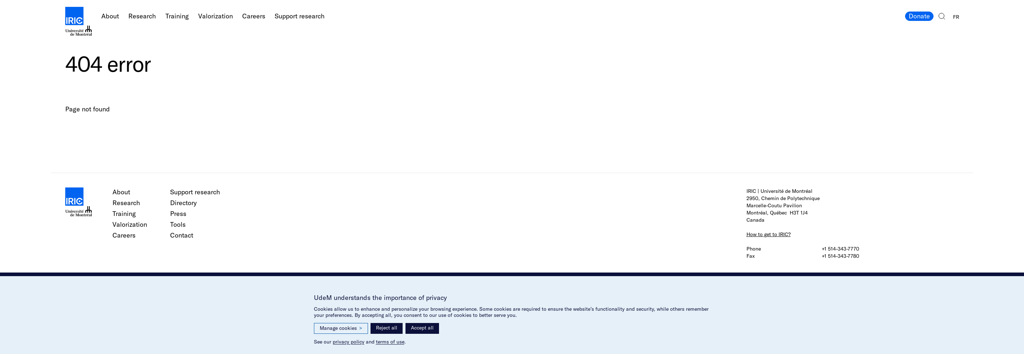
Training (177, 16)
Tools (178, 224)
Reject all (386, 327)
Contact (181, 235)
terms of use (390, 341)
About (110, 16)
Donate (919, 16)
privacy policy (348, 341)
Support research (300, 16)
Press (178, 213)
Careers (253, 16)
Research (142, 16)
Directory (183, 203)
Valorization (215, 16)
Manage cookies (341, 328)
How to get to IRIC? (768, 234)
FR (956, 17)
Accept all (422, 327)
